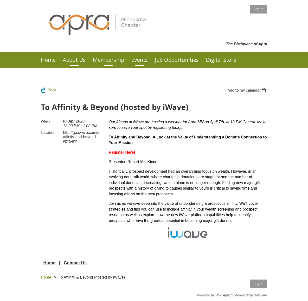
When (45, 121)
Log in (258, 9)
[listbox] (247, 90)
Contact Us (75, 262)
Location (47, 133)
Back (52, 90)
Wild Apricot (224, 295)
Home (49, 262)
